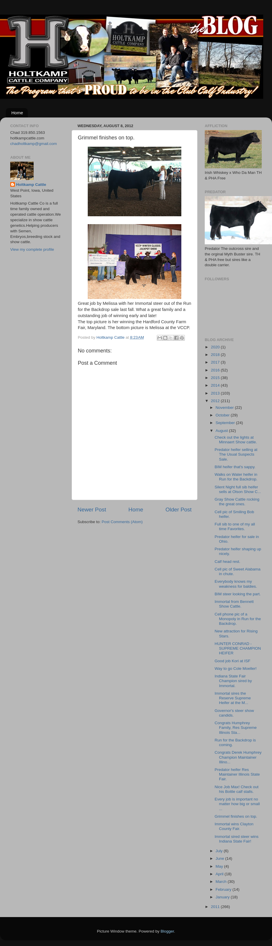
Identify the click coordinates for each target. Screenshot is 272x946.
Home (17, 112)
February (224, 889)
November (225, 407)
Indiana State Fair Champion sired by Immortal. (233, 681)
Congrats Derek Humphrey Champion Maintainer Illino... (238, 757)
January (223, 897)
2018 (216, 354)
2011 (216, 907)
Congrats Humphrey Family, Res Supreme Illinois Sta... (236, 727)
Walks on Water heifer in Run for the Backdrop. (236, 476)
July (220, 851)
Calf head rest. (227, 561)
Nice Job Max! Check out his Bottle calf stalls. (237, 789)
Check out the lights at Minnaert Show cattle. (236, 439)
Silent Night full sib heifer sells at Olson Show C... (238, 489)
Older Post (179, 509)
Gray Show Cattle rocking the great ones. (237, 501)
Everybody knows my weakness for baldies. (236, 583)
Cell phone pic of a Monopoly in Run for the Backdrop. (238, 619)
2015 (216, 378)
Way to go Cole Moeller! (236, 668)
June (220, 858)
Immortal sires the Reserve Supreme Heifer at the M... (233, 698)
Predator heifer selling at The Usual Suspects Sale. (236, 454)
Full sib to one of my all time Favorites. (235, 526)
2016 (216, 370)
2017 (216, 362)
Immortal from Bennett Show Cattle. (234, 603)
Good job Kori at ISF (232, 661)
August (222, 430)
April (220, 874)
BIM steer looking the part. (238, 594)
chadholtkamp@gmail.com (33, 143)
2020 (216, 347)
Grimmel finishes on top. (236, 816)
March (222, 881)
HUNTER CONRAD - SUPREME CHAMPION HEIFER (238, 648)
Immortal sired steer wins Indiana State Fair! (237, 838)
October (223, 415)
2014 (216, 385)
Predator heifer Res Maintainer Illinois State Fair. (237, 774)
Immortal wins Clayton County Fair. (234, 826)
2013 (216, 393)
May (220, 866)
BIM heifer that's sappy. (235, 467)
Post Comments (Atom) (122, 522)
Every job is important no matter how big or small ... (237, 804)
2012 (216, 401)
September (226, 423)
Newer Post (92, 509)
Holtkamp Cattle (31, 184)
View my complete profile (32, 249)
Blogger (167, 931)
